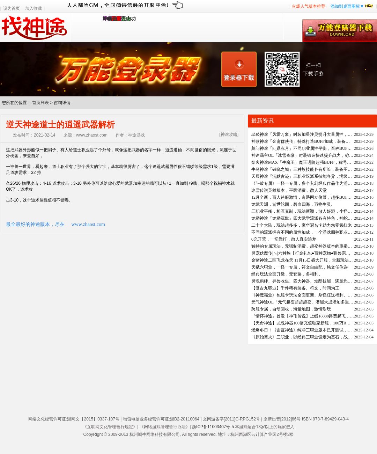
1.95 (107, 18)
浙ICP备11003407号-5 (213, 426)
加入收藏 (33, 8)
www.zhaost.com (88, 224)
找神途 (35, 28)
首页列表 (40, 102)
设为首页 (11, 8)
